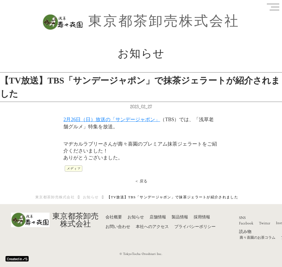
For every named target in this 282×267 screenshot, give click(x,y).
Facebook (246, 223)
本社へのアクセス (152, 226)
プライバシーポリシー (195, 226)
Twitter (264, 223)
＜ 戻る (141, 181)
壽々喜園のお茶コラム (257, 237)
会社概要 (113, 217)
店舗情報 (158, 217)
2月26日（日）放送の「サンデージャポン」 (111, 119)
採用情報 (202, 217)
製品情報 (180, 217)
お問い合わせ (117, 226)
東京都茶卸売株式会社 (164, 21)
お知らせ (91, 197)
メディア (73, 168)
